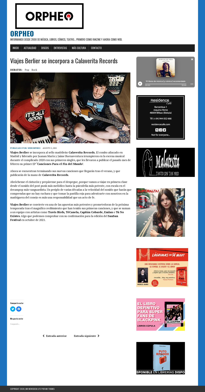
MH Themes (50, 388)
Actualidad (30, 48)
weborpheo (34, 148)
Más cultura (79, 48)
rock (34, 69)
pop (27, 69)
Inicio (16, 48)
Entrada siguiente (86, 336)
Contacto (96, 48)
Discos (45, 48)
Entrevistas (60, 48)
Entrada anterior (55, 336)
